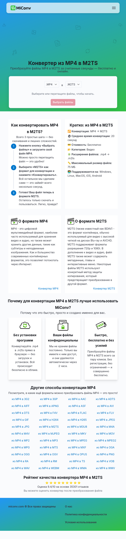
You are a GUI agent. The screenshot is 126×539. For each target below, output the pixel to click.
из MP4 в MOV (105, 433)
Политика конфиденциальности (86, 514)
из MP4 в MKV (77, 433)
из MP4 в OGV (49, 454)
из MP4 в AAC (77, 399)
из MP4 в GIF (20, 419)
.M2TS (71, 84)
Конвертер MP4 (48, 288)
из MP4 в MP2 (21, 440)
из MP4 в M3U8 (77, 426)
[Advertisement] (63, 40)
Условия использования (80, 522)
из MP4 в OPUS (77, 454)
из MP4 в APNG (49, 406)
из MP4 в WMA (77, 468)
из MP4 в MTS (49, 447)
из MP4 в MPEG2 (105, 440)
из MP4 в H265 (77, 419)
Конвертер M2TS (104, 288)
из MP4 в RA (20, 461)
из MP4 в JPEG (105, 419)
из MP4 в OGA (105, 447)
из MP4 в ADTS (105, 399)
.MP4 (49, 84)
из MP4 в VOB (105, 461)
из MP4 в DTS (20, 412)
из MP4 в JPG (20, 426)
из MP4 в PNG (105, 454)
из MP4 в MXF (77, 447)
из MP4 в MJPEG (49, 433)
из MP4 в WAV (20, 468)
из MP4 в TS (77, 461)
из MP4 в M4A (105, 426)
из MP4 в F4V (49, 412)
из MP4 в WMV (105, 468)
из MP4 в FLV (105, 412)
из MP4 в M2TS (49, 426)
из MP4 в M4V (20, 433)
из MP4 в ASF (77, 406)
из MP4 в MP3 (49, 440)
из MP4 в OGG (20, 454)
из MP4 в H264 (48, 419)
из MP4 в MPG (20, 447)
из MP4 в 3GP (49, 399)
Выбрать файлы (63, 102)
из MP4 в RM (49, 461)
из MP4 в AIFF (21, 406)
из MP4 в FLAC (77, 412)
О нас (68, 506)
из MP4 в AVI (105, 406)
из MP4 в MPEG (77, 440)
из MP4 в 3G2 (20, 399)
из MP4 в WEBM (49, 468)
